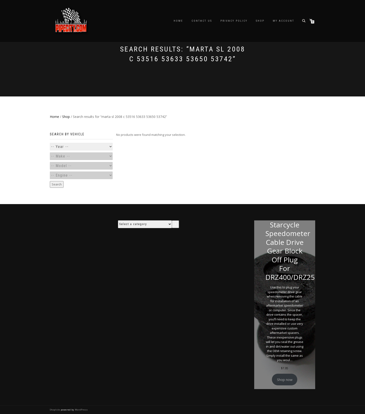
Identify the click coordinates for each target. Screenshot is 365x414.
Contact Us (202, 20)
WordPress (81, 409)
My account (283, 20)
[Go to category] (175, 224)
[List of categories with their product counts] (145, 224)
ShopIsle (55, 409)
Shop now (284, 379)
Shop (260, 20)
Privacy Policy (233, 20)
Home (178, 20)
